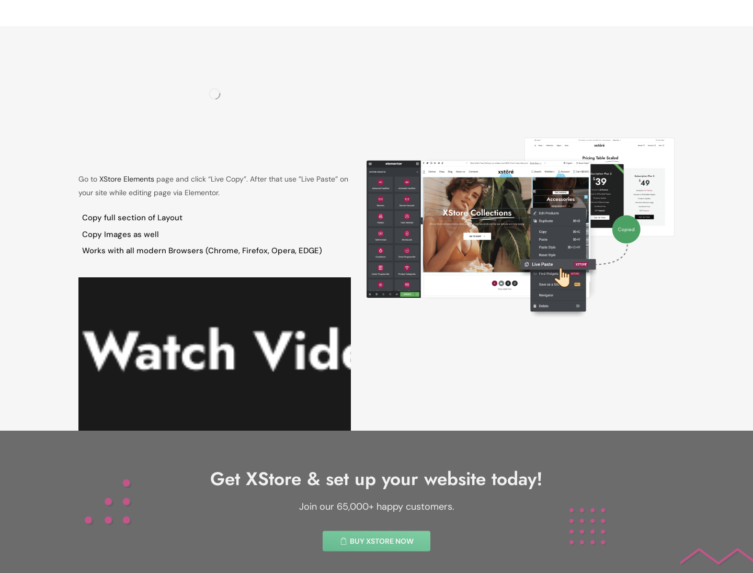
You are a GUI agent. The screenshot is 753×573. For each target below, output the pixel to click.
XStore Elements (126, 179)
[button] (376, 559)
